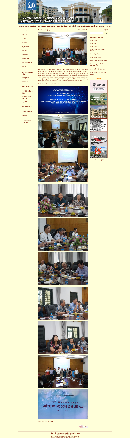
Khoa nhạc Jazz (95, 54)
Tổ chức (24, 39)
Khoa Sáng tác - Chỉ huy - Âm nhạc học (97, 64)
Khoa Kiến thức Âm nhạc (97, 69)
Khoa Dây (93, 43)
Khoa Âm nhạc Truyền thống (98, 60)
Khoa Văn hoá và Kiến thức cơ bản (98, 73)
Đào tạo (24, 50)
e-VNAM (24, 102)
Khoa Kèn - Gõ (94, 46)
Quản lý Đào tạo (27, 86)
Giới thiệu (25, 35)
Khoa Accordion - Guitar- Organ (97, 50)
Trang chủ (25, 31)
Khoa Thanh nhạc (95, 57)
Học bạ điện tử (27, 107)
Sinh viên (25, 82)
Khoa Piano (93, 40)
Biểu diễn (25, 54)
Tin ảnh (24, 115)
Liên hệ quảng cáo (99, 160)
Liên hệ (24, 66)
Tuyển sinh (25, 47)
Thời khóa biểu (27, 111)
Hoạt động (25, 43)
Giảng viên (25, 78)
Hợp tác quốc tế (27, 62)
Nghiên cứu (25, 58)
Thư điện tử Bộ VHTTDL (27, 97)
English (106, 29)
